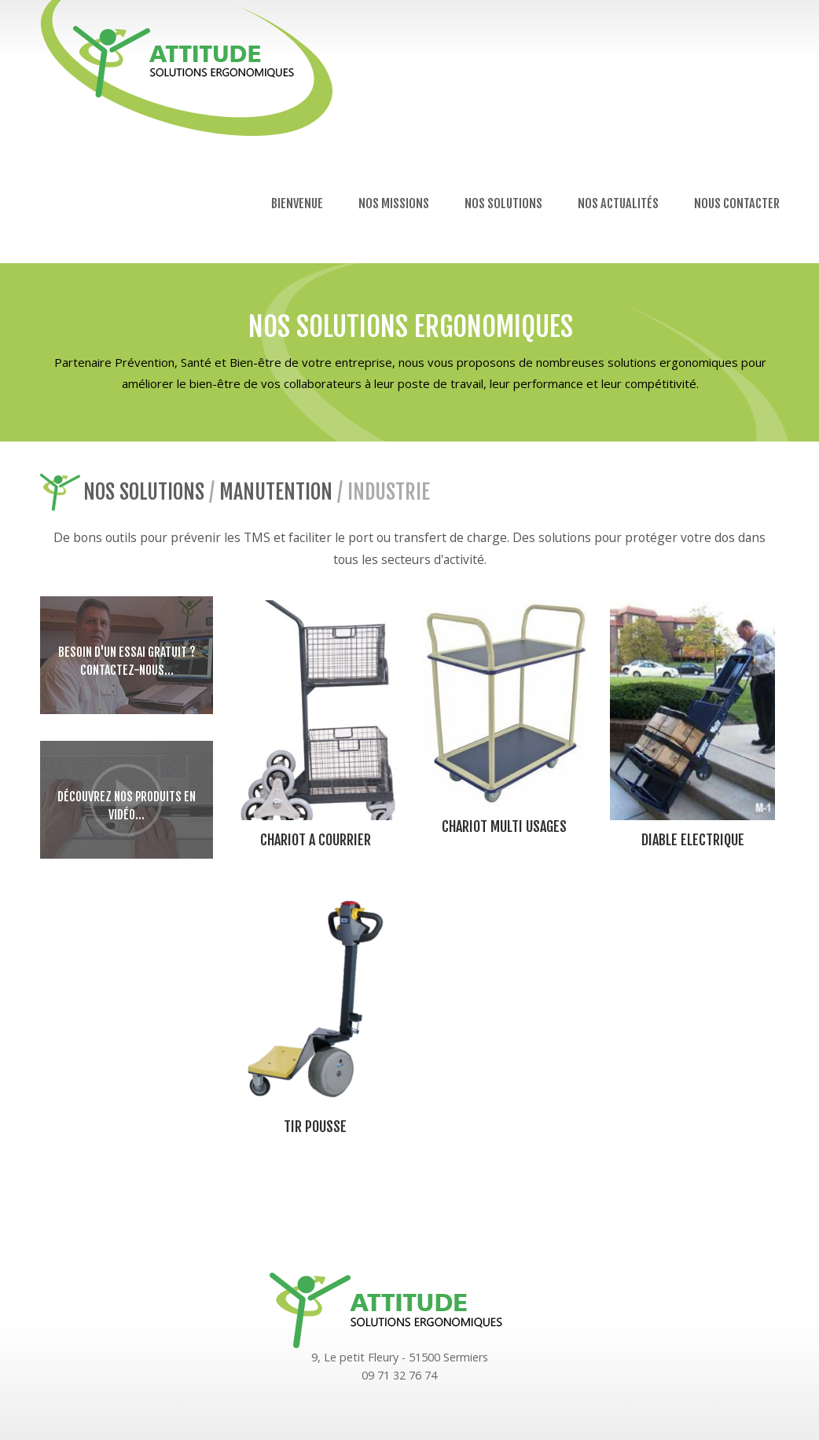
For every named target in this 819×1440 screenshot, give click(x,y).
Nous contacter (737, 203)
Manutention (275, 491)
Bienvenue (297, 203)
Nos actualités (618, 203)
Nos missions (393, 203)
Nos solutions (503, 203)
